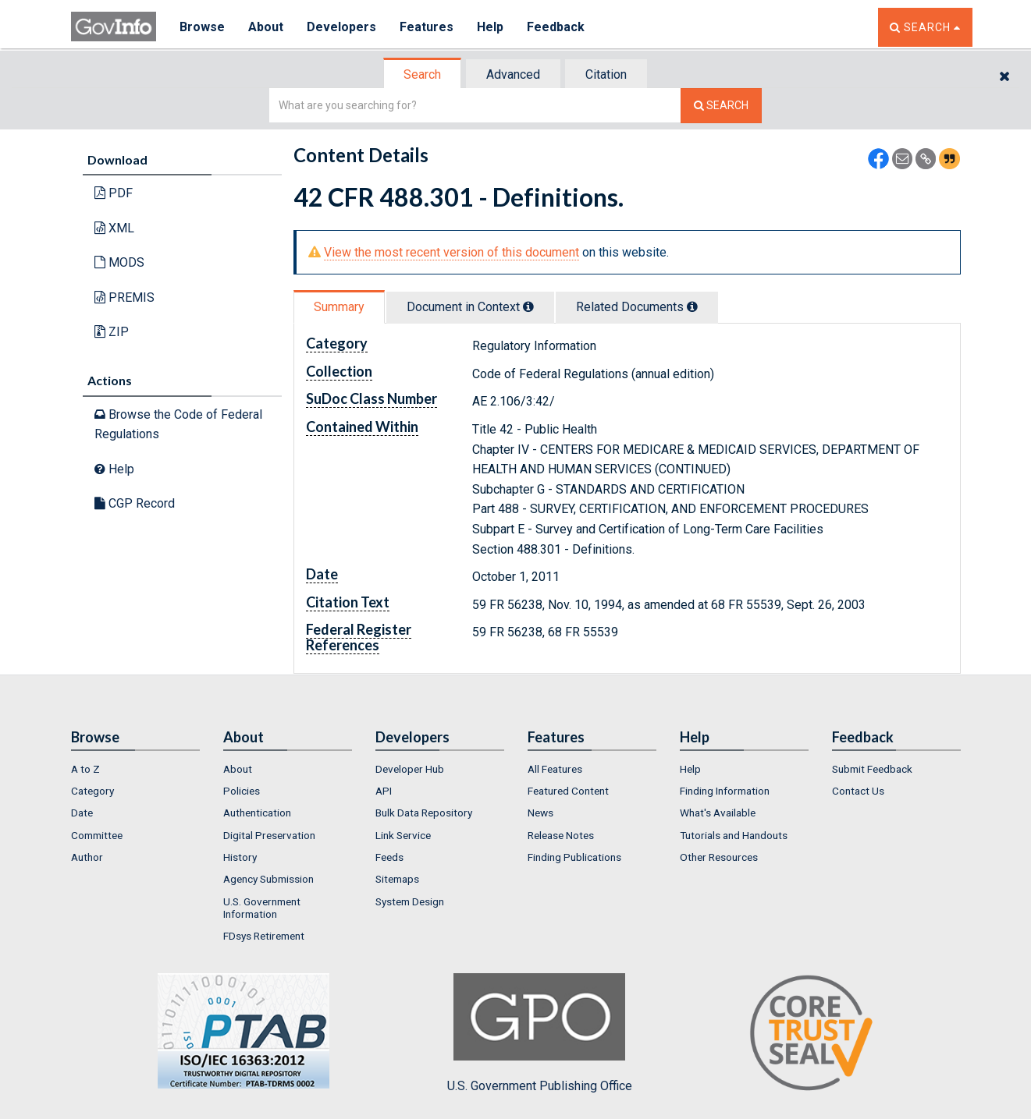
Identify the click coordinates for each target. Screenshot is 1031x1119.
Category (92, 790)
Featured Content (568, 790)
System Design (409, 901)
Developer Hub (409, 769)
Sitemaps (397, 879)
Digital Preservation (269, 835)
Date (82, 812)
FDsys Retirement (263, 936)
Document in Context (470, 306)
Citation (606, 74)
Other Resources (719, 857)
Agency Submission (268, 879)
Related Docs (637, 306)
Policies (241, 790)
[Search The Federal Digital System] (721, 105)
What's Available (717, 812)
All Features (555, 769)
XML (114, 228)
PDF (113, 193)
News (540, 812)
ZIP (111, 331)
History (240, 857)
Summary (339, 306)
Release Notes (561, 835)
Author (87, 857)
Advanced (513, 74)
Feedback (556, 26)
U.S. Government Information (261, 907)
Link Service (403, 835)
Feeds (389, 857)
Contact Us (858, 790)
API (383, 790)
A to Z (85, 769)
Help (490, 26)
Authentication (257, 812)
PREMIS (124, 297)
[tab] (423, 74)
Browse (202, 26)
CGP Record (134, 503)
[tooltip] (528, 306)
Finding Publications (574, 857)
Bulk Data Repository (423, 812)
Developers (341, 26)
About (265, 26)
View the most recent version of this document (451, 252)
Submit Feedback (872, 769)
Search (422, 74)
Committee (97, 835)
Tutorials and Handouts (733, 835)
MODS (119, 262)
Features (426, 26)
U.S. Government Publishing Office (539, 1033)
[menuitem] (135, 769)
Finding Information (725, 790)
